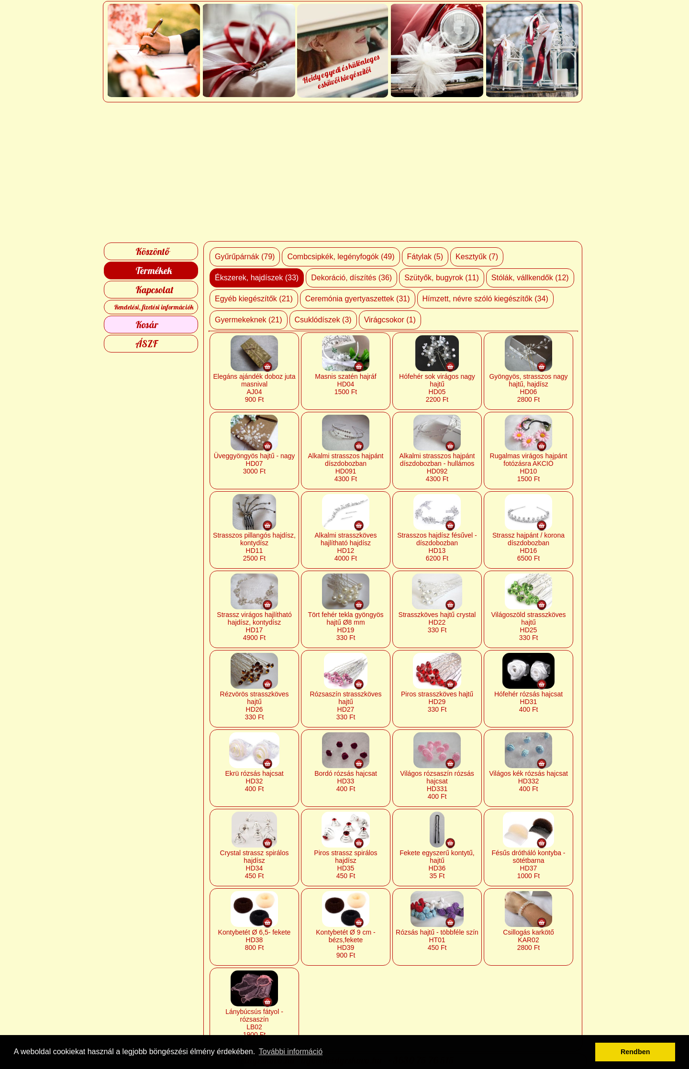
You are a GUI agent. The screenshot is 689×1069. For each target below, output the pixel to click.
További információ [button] (290, 1051)
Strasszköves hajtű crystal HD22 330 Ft (437, 622)
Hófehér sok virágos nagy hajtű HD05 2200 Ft (437, 388)
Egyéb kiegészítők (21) (254, 299)
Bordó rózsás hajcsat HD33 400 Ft (345, 781)
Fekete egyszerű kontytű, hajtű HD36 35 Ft (437, 864)
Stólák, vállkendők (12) (530, 278)
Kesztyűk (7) (477, 257)
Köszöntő (152, 251)
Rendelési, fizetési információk (154, 307)
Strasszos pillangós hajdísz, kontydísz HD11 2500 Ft (254, 546)
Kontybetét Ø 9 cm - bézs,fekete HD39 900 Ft (346, 943)
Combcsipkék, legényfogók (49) (340, 257)
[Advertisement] (344, 172)
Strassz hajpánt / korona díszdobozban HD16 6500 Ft (528, 546)
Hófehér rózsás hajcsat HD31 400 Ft (528, 701)
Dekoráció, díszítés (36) (351, 278)
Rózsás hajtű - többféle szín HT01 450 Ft (437, 939)
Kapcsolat (154, 290)
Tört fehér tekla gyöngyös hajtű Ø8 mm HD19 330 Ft (346, 626)
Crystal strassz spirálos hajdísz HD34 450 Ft (254, 864)
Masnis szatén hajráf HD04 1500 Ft (345, 384)
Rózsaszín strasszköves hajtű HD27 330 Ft (345, 705)
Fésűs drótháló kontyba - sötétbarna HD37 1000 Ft (528, 864)
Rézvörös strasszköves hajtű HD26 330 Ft (254, 705)
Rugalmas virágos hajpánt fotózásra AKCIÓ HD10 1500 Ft (528, 467)
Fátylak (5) (425, 257)
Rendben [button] (635, 1052)
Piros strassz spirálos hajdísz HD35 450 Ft (345, 864)
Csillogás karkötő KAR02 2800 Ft (528, 939)
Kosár (146, 325)
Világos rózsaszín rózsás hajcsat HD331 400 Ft (437, 785)
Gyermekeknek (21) (248, 320)
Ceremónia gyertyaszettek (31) (357, 299)
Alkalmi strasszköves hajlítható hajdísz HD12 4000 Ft (346, 546)
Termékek (153, 270)
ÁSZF (146, 344)
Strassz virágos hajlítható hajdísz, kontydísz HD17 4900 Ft (254, 626)
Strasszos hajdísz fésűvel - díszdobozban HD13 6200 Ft (437, 546)
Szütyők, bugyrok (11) (441, 278)
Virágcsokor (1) (390, 320)
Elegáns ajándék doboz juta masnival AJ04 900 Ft (254, 388)
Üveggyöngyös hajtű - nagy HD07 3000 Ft (254, 463)
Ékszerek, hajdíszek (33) (257, 278)
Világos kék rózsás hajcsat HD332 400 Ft (528, 781)
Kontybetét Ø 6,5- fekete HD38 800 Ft (254, 939)
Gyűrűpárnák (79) (245, 257)
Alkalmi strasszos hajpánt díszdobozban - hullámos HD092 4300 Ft (437, 467)
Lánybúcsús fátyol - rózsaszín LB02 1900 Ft (254, 1023)
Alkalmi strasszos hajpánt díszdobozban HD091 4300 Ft (346, 467)
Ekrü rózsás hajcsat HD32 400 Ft (254, 781)
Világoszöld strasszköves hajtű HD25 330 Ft (528, 626)
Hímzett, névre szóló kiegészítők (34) (485, 299)
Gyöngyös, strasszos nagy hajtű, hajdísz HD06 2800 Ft (528, 388)
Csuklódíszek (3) (323, 320)
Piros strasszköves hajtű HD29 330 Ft (437, 701)
